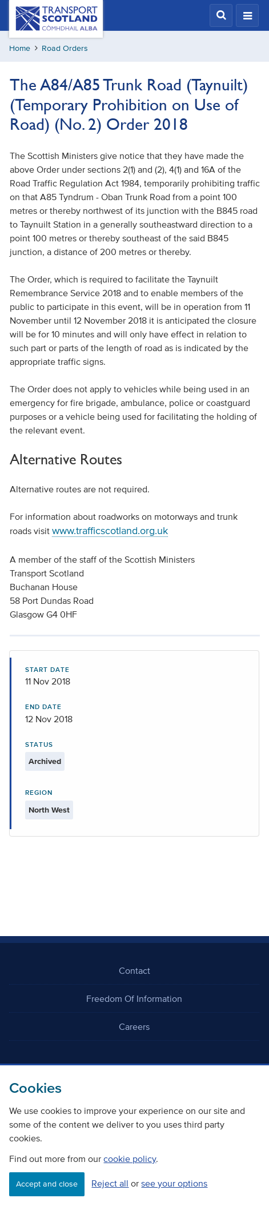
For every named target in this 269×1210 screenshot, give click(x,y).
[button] (221, 15)
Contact (134, 970)
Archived (45, 761)
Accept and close (47, 1184)
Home (19, 48)
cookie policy (129, 1158)
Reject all (110, 1183)
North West (49, 810)
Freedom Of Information (134, 998)
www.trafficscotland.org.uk (110, 530)
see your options (174, 1183)
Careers (134, 1026)
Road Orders (65, 48)
